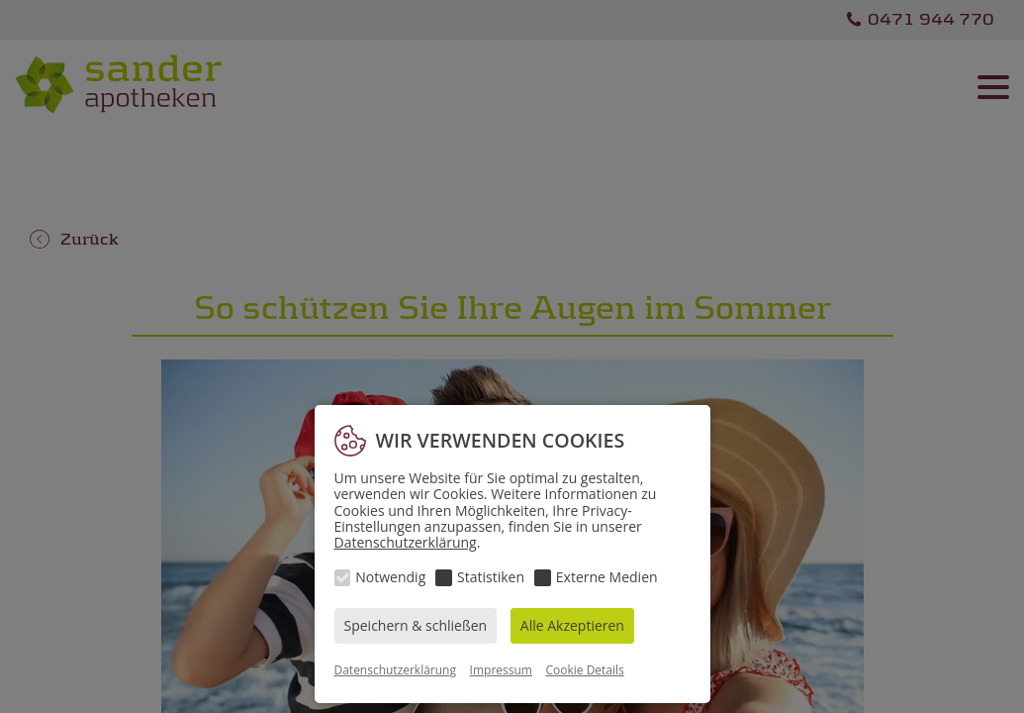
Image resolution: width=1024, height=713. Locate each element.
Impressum (501, 670)
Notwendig (390, 576)
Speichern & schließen (416, 625)
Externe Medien (607, 576)
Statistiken (490, 576)
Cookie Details (585, 670)
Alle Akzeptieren (572, 625)
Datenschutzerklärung (405, 542)
